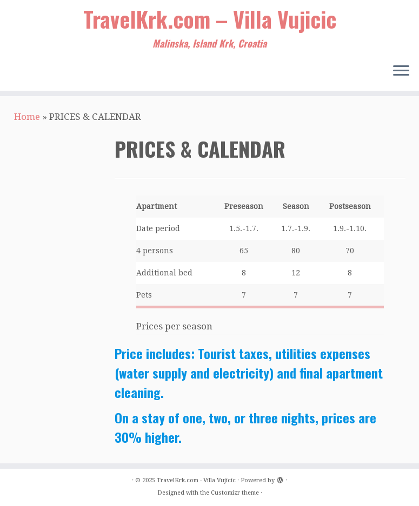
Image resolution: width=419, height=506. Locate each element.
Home (27, 116)
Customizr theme (235, 492)
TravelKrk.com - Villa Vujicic (196, 480)
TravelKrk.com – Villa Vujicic (209, 19)
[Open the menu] (401, 71)
